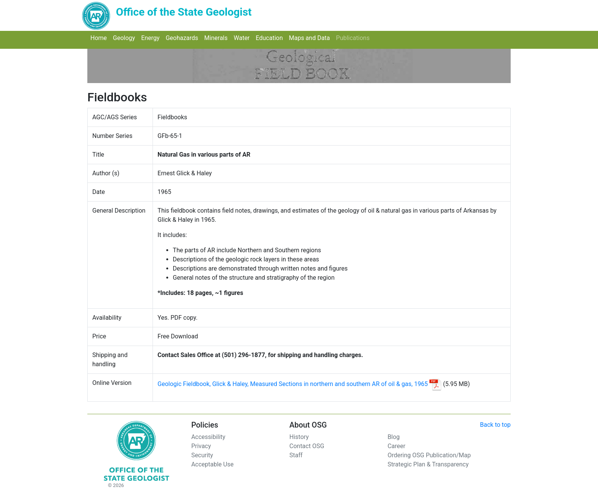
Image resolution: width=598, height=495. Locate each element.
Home (100, 38)
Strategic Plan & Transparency (428, 464)
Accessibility (208, 437)
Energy (151, 38)
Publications (354, 38)
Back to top (495, 424)
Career (396, 446)
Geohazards (183, 38)
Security (202, 455)
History (299, 437)
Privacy (201, 446)
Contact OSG (306, 446)
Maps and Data (311, 38)
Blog (393, 437)
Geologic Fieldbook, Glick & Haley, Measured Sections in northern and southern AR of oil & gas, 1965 (293, 384)
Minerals (217, 38)
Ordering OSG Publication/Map (429, 455)
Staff (296, 455)
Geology (125, 38)
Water (243, 38)
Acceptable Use (212, 464)
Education (271, 38)
